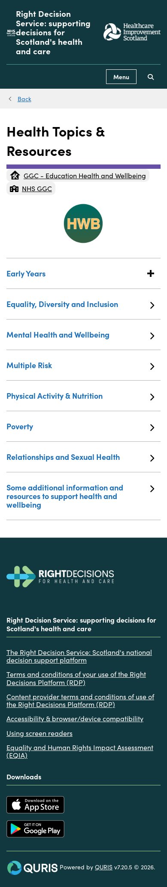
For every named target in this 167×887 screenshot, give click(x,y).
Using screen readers (39, 733)
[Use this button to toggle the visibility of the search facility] (151, 77)
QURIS (103, 866)
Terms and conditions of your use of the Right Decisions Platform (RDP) (76, 678)
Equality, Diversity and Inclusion (80, 304)
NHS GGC (31, 188)
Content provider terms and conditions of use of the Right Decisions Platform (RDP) (80, 700)
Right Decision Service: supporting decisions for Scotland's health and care (53, 32)
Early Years (80, 273)
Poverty (80, 426)
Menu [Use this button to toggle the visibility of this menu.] (121, 76)
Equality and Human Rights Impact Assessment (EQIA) (79, 751)
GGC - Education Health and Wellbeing (78, 175)
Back (24, 98)
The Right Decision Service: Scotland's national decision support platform (79, 656)
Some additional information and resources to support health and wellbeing (80, 496)
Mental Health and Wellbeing (80, 334)
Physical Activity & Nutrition (80, 395)
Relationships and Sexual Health (80, 456)
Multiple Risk (80, 365)
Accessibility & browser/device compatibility (74, 718)
